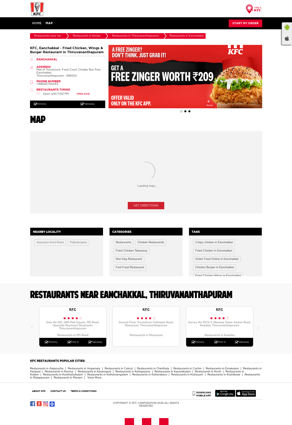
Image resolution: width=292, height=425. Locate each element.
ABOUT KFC (39, 391)
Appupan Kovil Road (50, 242)
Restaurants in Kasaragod (94, 371)
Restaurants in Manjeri (68, 377)
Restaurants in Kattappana (132, 371)
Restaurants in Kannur (59, 371)
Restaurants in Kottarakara (149, 374)
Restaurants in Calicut (119, 368)
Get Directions (146, 205)
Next (259, 326)
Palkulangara (78, 242)
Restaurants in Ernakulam (222, 368)
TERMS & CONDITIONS (84, 391)
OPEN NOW (83, 94)
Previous (33, 326)
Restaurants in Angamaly (84, 368)
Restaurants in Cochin (187, 368)
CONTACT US (58, 391)
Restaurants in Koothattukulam (63, 374)
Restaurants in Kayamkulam (173, 371)
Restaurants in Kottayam (187, 374)
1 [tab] (181, 111)
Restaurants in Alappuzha (46, 368)
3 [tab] (189, 111)
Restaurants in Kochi (208, 371)
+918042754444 (47, 84)
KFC (72, 309)
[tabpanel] (185, 76)
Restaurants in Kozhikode (223, 374)
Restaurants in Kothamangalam (107, 374)
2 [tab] (185, 111)
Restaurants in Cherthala (153, 368)
